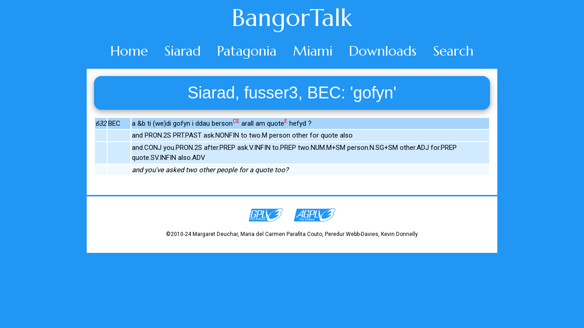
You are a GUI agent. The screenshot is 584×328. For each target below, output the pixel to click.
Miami (313, 50)
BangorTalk (292, 18)
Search (453, 50)
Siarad (182, 50)
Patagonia (246, 50)
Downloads (383, 50)
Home (129, 50)
